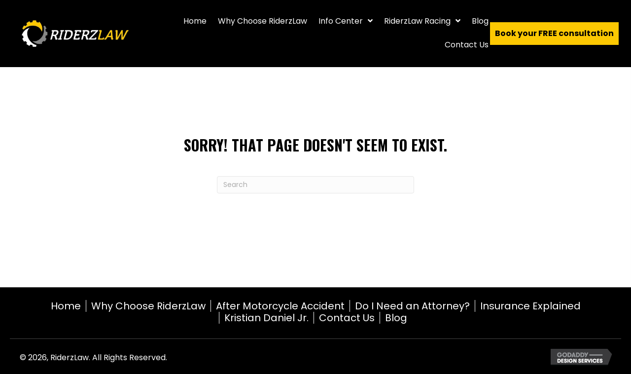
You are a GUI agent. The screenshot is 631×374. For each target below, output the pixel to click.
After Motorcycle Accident (280, 306)
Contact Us (347, 318)
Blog (396, 318)
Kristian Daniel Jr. (266, 318)
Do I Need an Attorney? (412, 306)
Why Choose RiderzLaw (148, 306)
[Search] (315, 184)
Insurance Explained (530, 306)
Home (66, 306)
